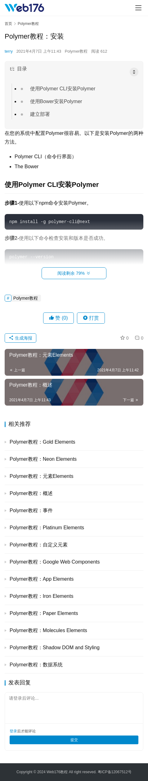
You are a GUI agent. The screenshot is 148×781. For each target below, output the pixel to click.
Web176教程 (58, 772)
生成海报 (20, 338)
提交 (74, 740)
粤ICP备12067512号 (115, 772)
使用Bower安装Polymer (56, 101)
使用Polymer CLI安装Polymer (63, 88)
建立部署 (40, 114)
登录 (13, 731)
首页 (8, 23)
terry (9, 51)
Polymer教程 (76, 51)
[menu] (138, 7)
